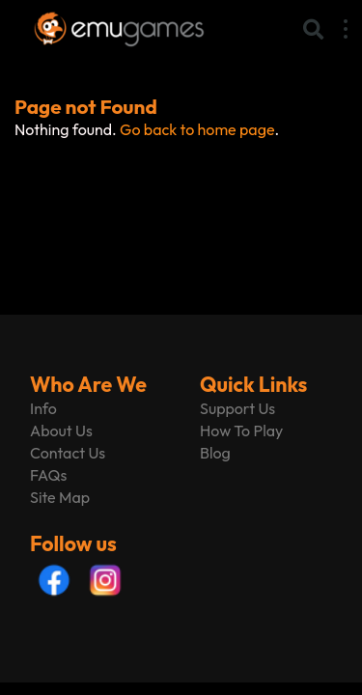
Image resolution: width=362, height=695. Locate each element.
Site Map (60, 497)
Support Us (237, 408)
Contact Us (67, 452)
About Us (61, 430)
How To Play (241, 430)
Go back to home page (197, 129)
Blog (215, 452)
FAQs (48, 475)
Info (43, 408)
